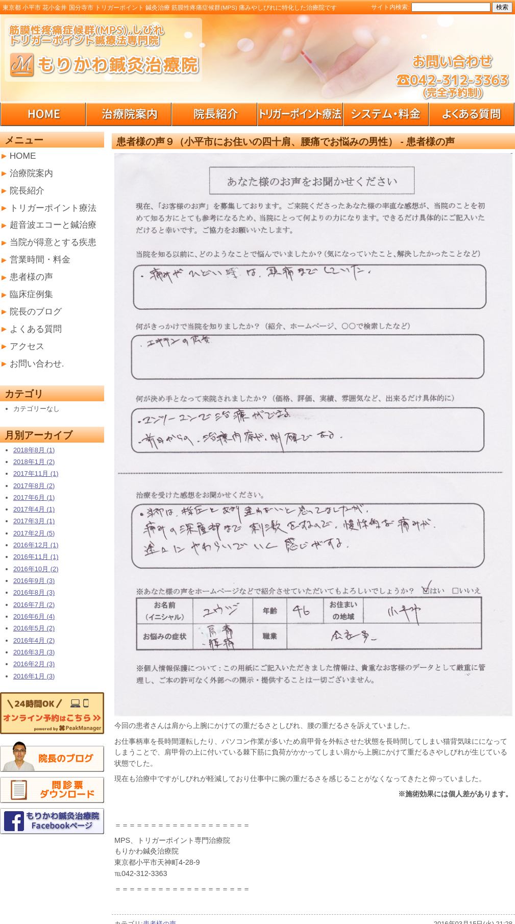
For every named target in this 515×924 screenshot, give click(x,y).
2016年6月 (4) (34, 616)
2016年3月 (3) (34, 652)
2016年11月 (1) (36, 557)
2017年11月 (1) (36, 473)
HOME (23, 156)
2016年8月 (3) (34, 592)
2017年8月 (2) (34, 486)
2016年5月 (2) (34, 628)
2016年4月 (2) (34, 640)
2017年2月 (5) (34, 533)
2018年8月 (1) (34, 450)
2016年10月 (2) (36, 569)
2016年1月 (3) (34, 676)
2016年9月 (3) (34, 581)
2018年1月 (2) (34, 462)
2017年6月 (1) (34, 497)
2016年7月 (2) (34, 605)
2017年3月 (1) (34, 521)
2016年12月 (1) (36, 545)
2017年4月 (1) (34, 509)
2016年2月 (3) (34, 664)
